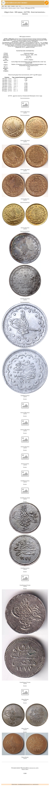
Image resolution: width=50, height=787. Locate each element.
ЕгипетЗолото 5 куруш (25, 457)
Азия (18, 8)
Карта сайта (4, 8)
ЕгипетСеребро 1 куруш (25, 535)
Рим (3, 6)
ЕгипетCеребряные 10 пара (25, 636)
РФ (19, 6)
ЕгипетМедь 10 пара (25, 745)
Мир (6, 6)
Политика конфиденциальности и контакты (25, 784)
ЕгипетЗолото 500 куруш (25, 406)
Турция (22, 8)
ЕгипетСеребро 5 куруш (25, 474)
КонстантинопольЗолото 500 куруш (25, 105)
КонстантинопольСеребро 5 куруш (25, 349)
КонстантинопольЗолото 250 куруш (25, 128)
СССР (17, 6)
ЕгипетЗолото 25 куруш (25, 440)
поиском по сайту (34, 768)
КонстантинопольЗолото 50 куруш (25, 187)
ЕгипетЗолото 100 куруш (25, 423)
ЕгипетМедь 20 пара (25, 716)
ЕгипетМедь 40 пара (25, 693)
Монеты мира (12, 8)
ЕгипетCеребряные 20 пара (25, 579)
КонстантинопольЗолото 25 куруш (25, 215)
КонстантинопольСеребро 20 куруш (25, 265)
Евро (9, 6)
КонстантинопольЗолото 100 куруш (25, 157)
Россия (12, 6)
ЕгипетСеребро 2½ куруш (25, 492)
